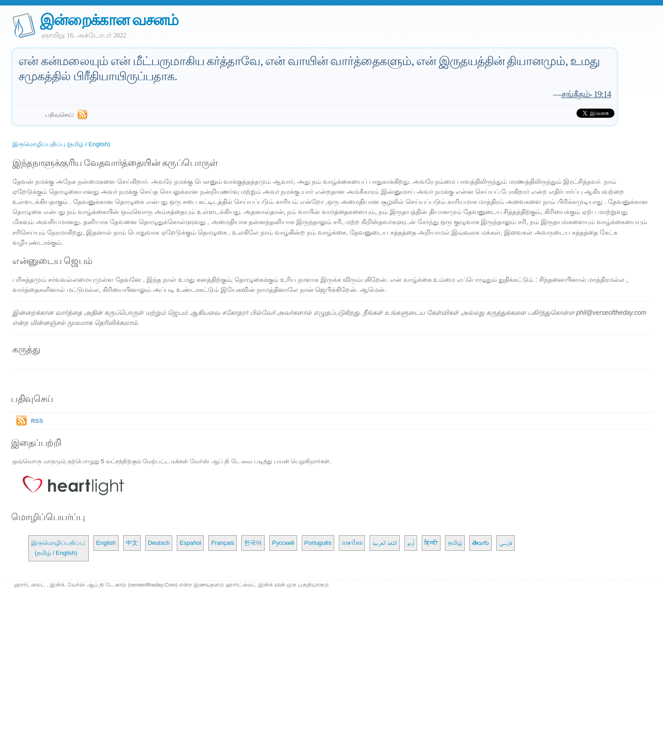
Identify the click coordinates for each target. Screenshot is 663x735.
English (106, 542)
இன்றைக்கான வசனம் (109, 19)
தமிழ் (455, 542)
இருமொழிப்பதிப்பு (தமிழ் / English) (61, 144)
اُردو (410, 542)
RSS (37, 420)
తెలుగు (480, 542)
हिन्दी (431, 542)
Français (222, 542)
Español (190, 542)
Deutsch (159, 542)
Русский (283, 542)
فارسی (505, 542)
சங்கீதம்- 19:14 (586, 94)
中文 (132, 542)
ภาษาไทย (352, 542)
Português (318, 542)
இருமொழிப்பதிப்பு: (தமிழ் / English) (58, 547)
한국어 (253, 542)
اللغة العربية (384, 542)
